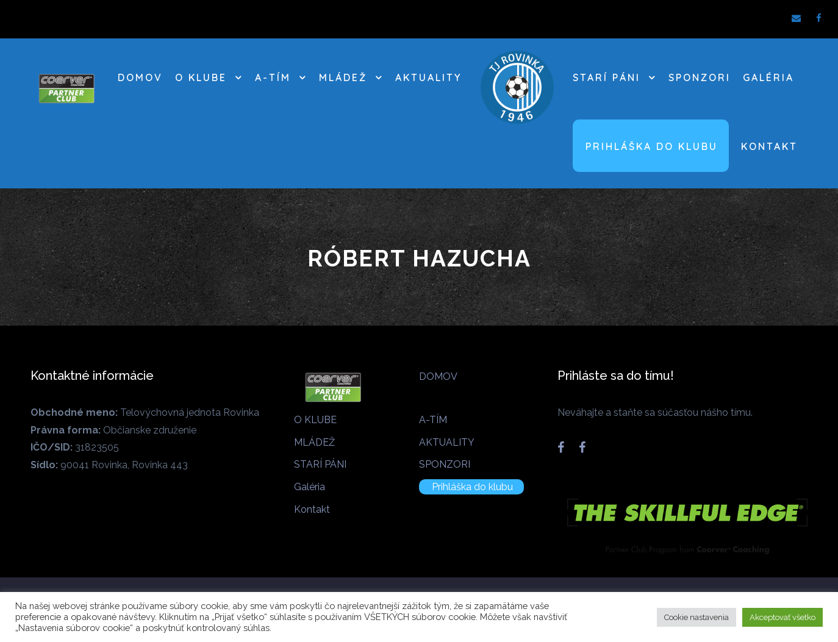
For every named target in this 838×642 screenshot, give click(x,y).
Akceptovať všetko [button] (782, 617)
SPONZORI (699, 77)
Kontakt (769, 146)
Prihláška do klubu (652, 146)
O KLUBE (201, 77)
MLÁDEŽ (343, 77)
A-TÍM (273, 77)
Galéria (768, 77)
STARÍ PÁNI (606, 77)
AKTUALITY (428, 77)
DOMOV (140, 77)
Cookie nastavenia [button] (696, 617)
